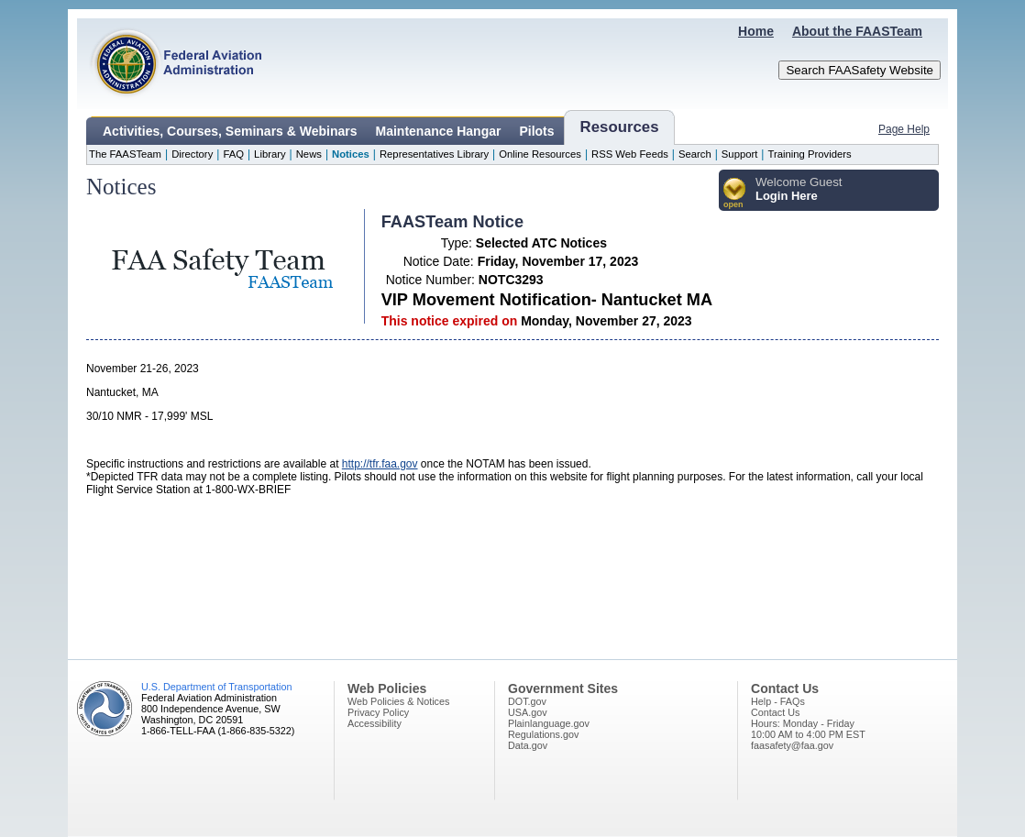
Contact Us (775, 712)
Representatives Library (434, 154)
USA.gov (527, 712)
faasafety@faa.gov (792, 745)
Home (756, 31)
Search (694, 154)
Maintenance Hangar (438, 131)
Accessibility (374, 723)
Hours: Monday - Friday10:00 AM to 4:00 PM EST (808, 729)
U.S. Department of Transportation (216, 686)
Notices (350, 154)
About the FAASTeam (857, 31)
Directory (192, 154)
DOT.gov (527, 701)
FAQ (233, 154)
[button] (734, 194)
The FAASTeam (125, 154)
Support (740, 154)
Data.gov (527, 745)
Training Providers (809, 154)
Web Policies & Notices (398, 701)
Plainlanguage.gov (549, 723)
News (309, 154)
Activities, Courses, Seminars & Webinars (230, 131)
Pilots (536, 131)
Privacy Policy (378, 712)
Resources (619, 127)
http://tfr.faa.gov (380, 463)
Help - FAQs (778, 701)
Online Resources (540, 154)
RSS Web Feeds (629, 154)
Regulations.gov (543, 734)
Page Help (904, 129)
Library (269, 154)
